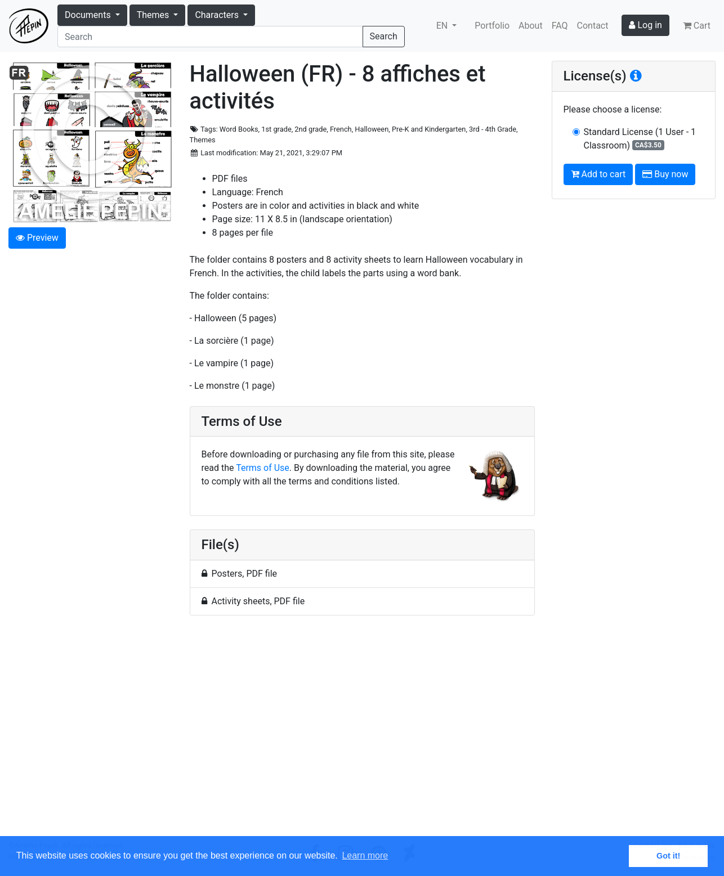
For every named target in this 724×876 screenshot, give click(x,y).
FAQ (560, 25)
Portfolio (492, 25)
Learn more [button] (365, 855)
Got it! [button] (668, 855)
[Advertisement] (362, 732)
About (531, 25)
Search (383, 36)
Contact (593, 25)
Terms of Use (262, 467)
